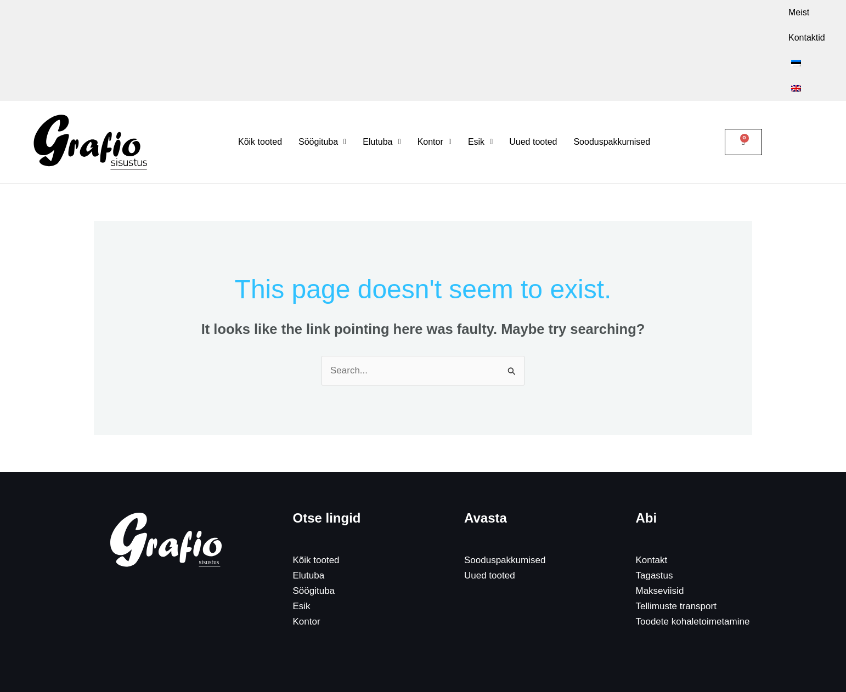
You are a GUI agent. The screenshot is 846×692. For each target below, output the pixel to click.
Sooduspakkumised (611, 91)
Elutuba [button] (382, 91)
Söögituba (314, 540)
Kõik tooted (260, 91)
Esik (302, 556)
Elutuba (309, 525)
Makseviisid (660, 540)
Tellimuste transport (676, 556)
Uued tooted (533, 91)
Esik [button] (480, 91)
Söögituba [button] (322, 91)
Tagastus (654, 525)
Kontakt (652, 509)
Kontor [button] (435, 91)
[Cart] (743, 91)
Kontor (306, 571)
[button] (322, 91)
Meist (644, 12)
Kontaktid (690, 12)
